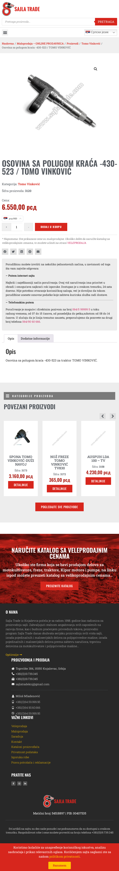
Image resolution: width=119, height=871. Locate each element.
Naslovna (8, 43)
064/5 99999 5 (81, 309)
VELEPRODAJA (76, 243)
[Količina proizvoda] (16, 227)
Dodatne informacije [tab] (35, 338)
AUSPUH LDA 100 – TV (98, 458)
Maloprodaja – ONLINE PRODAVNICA (40, 43)
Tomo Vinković (90, 43)
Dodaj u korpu (51, 227)
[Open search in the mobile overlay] (59, 21)
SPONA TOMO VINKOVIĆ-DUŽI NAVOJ (21, 460)
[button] (5, 32)
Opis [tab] (11, 338)
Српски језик (97, 32)
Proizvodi (72, 43)
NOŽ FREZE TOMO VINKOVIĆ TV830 (59, 462)
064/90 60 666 (31, 321)
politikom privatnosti (64, 856)
